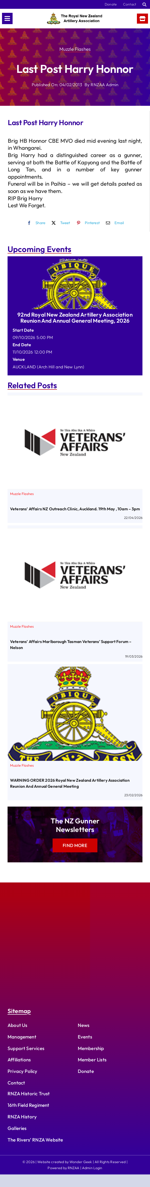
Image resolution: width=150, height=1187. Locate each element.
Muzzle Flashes (75, 49)
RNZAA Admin (104, 84)
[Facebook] (35, 223)
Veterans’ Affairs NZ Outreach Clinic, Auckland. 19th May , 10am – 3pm (75, 508)
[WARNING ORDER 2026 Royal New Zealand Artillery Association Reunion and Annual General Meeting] (75, 670)
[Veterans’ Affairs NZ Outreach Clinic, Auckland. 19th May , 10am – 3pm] (75, 398)
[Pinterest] (87, 223)
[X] (59, 223)
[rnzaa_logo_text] (74, 14)
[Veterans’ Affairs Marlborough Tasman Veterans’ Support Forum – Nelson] (75, 531)
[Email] (113, 223)
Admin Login (92, 1168)
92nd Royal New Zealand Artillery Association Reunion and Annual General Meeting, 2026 (74, 318)
